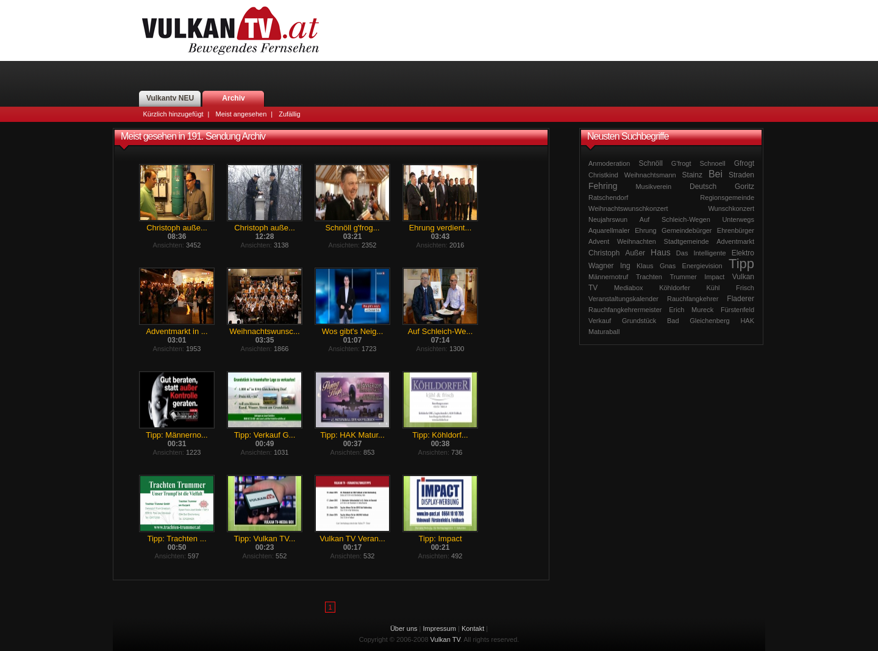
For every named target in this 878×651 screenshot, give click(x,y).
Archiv (233, 98)
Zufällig (289, 114)
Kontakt (473, 628)
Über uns (404, 628)
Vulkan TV (230, 30)
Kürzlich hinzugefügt (173, 114)
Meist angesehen (240, 114)
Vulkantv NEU (170, 98)
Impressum (439, 628)
